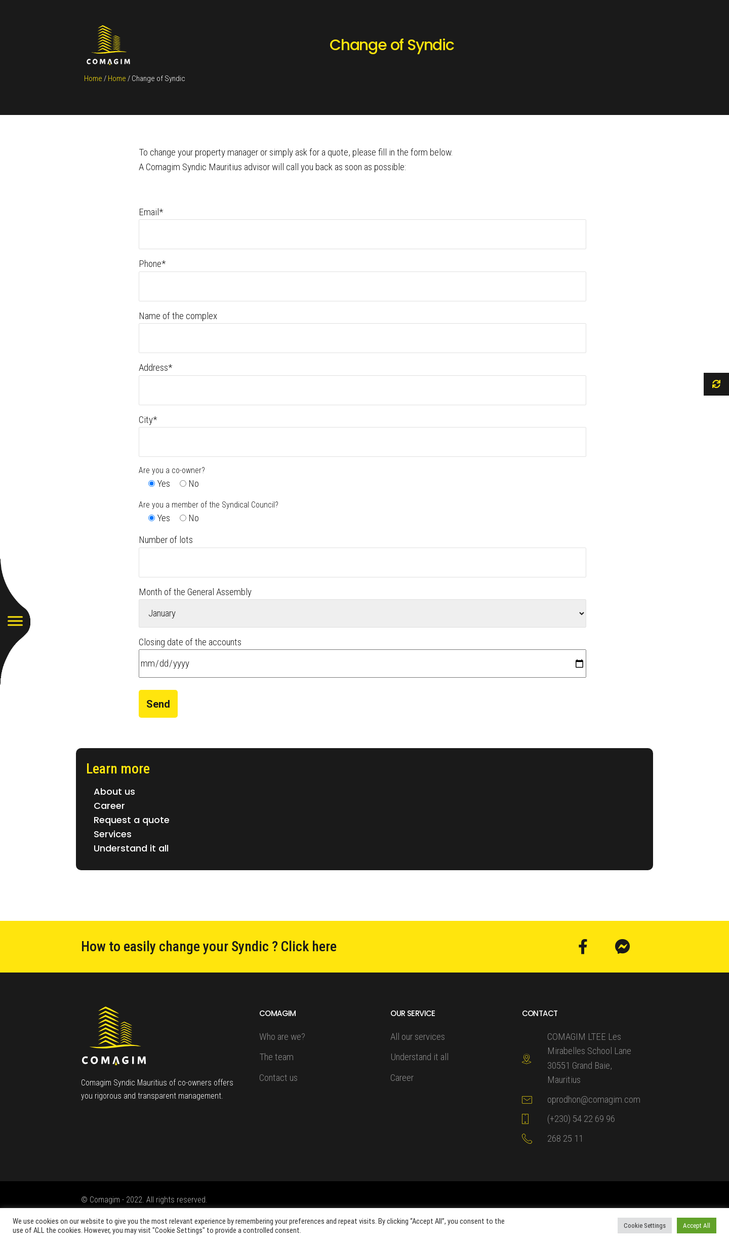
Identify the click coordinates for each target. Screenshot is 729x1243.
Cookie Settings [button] (645, 1225)
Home (93, 78)
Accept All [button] (696, 1225)
